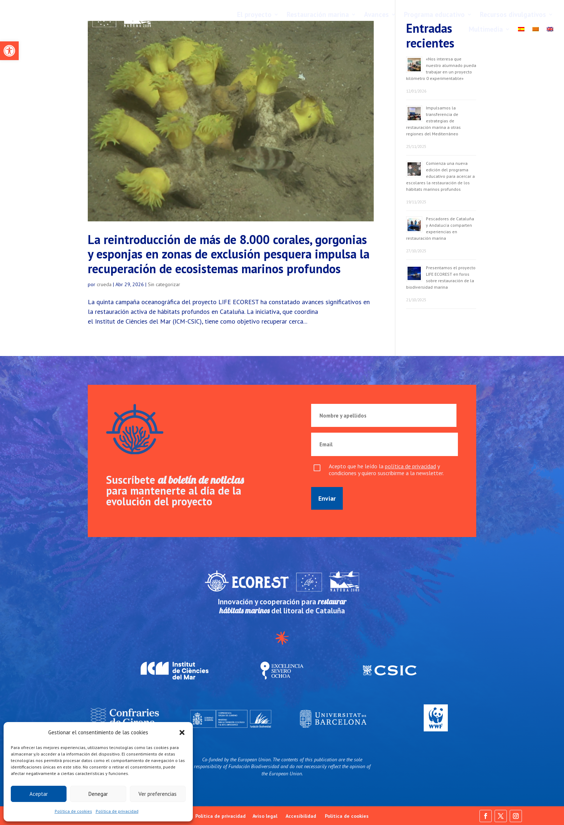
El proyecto (254, 14)
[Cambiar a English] (550, 31)
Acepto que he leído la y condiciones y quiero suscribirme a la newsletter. (386, 470)
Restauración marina (318, 14)
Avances (376, 14)
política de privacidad (410, 466)
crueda (104, 284)
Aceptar (38, 793)
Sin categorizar (164, 284)
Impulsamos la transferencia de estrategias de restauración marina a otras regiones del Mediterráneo (433, 120)
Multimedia (486, 29)
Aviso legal (265, 816)
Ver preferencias (157, 793)
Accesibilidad (301, 816)
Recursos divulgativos (513, 14)
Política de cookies (73, 811)
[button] (9, 50)
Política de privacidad (117, 811)
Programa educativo (434, 14)
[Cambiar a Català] (535, 31)
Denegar (98, 793)
